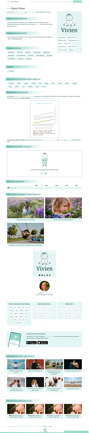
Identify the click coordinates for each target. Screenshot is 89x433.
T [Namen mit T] (75, 313)
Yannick (21, 313)
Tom (20, 319)
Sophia (33, 83)
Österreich (53, 140)
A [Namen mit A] (60, 307)
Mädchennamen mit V (74, 40)
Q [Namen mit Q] (66, 313)
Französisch (36, 52)
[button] (35, 262)
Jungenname (31, 12)
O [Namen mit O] (60, 313)
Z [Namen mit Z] (75, 316)
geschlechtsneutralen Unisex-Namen (17, 14)
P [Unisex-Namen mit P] (38, 313)
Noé (16, 316)
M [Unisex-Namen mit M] (50, 310)
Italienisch (46, 52)
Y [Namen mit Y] (72, 316)
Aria (23, 307)
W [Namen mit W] (66, 316)
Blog (64, 1)
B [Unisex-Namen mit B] (38, 307)
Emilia (19, 83)
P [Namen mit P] (63, 313)
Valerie (67, 83)
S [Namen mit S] (72, 313)
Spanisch (20, 58)
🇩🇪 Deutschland (12, 188)
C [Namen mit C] (66, 307)
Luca (37, 86)
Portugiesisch (40, 55)
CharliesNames (11, 426)
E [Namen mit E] (72, 307)
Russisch (49, 55)
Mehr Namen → (19, 322)
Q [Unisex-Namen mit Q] (41, 313)
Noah (60, 83)
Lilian (53, 83)
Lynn (11, 313)
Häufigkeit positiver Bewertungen (24, 96)
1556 (72, 50)
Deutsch (20, 52)
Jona (27, 313)
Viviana (38, 24)
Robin (16, 313)
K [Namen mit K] (69, 310)
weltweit (69, 140)
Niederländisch (21, 55)
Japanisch (11, 55)
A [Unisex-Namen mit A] (35, 307)
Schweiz (61, 140)
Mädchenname (20, 12)
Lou (27, 307)
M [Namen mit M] (75, 310)
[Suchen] (69, 1)
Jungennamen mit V (72, 37)
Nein (46, 173)
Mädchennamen (41, 1)
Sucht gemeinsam (69, 431)
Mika (26, 310)
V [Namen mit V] (63, 316)
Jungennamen (49, 1)
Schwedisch (11, 58)
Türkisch (28, 58)
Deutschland (46, 140)
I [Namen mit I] (63, 310)
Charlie (11, 310)
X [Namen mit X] (69, 316)
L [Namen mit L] (72, 310)
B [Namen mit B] (63, 307)
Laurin (14, 319)
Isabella (30, 86)
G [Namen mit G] (78, 307)
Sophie (26, 83)
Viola (44, 86)
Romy (11, 316)
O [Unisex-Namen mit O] (35, 313)
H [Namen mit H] (60, 310)
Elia (19, 307)
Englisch (28, 52)
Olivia (46, 83)
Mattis (21, 310)
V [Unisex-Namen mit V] (38, 316)
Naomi (21, 316)
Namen (60, 43)
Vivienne (11, 71)
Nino (26, 316)
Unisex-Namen (58, 1)
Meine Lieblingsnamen (81, 431)
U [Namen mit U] (78, 313)
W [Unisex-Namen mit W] (41, 316)
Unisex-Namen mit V (73, 46)
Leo (24, 86)
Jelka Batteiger (47, 293)
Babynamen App (77, 1)
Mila (10, 86)
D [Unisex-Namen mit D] (44, 307)
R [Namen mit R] (69, 313)
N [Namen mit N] (78, 310)
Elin (24, 319)
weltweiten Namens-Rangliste (39, 98)
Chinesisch (11, 52)
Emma (17, 86)
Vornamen (33, 1)
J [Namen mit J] (66, 310)
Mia (40, 83)
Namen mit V (67, 43)
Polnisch (30, 55)
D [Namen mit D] (69, 307)
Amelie (74, 83)
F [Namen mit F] (75, 307)
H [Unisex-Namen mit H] (35, 310)
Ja (41, 173)
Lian (17, 310)
